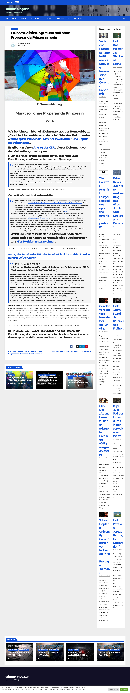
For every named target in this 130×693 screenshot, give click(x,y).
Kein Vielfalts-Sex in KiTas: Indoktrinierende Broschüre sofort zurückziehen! (55, 203)
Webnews (78, 18)
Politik (24, 18)
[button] (124, 18)
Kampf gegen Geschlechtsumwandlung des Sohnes (79, 382)
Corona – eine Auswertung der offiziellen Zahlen (77, 654)
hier (65, 211)
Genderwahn (14, 28)
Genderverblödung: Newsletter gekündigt (104, 317)
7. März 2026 (104, 658)
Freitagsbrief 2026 (24, 649)
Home (14, 18)
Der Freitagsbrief (12, 649)
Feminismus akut (72, 375)
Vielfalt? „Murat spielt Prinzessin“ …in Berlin (71, 351)
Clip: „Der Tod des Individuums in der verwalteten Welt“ (118, 421)
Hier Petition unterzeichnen (36, 241)
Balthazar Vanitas (25, 43)
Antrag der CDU (44, 147)
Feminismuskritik (42, 375)
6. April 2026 (13, 658)
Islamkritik (36, 18)
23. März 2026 (44, 658)
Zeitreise (70, 377)
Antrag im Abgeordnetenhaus (37, 218)
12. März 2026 (74, 658)
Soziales (76, 649)
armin (81, 386)
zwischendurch (62, 18)
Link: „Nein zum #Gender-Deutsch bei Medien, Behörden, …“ (19, 379)
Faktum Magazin (17, 9)
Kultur (49, 18)
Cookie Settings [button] (113, 689)
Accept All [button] (124, 689)
